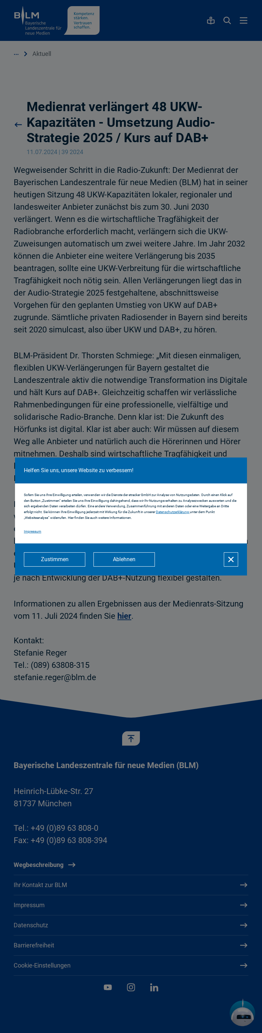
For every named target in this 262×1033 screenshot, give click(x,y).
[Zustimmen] (54, 559)
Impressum (32, 531)
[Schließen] (231, 559)
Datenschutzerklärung (173, 512)
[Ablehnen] (124, 559)
